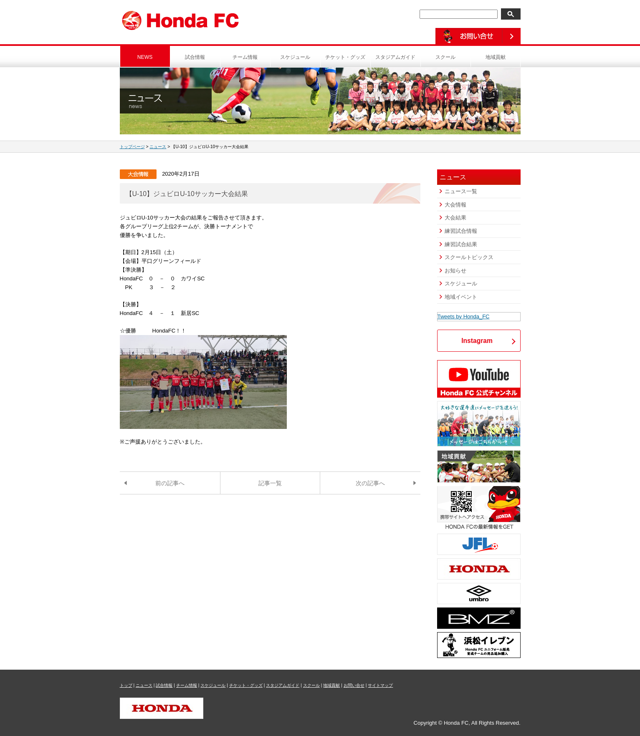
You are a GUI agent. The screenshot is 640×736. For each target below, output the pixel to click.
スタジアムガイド (395, 57)
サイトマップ (380, 685)
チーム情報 (245, 57)
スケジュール (295, 57)
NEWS (145, 57)
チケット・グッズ (345, 57)
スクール (445, 57)
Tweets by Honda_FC (464, 316)
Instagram (477, 340)
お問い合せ (354, 685)
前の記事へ (170, 483)
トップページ (132, 146)
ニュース (157, 146)
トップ (126, 685)
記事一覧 (270, 483)
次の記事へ (370, 483)
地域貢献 (496, 57)
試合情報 (195, 57)
